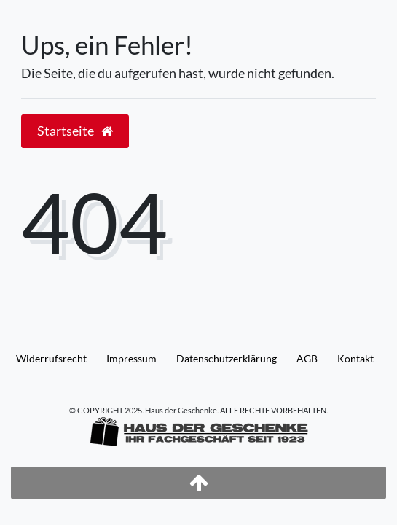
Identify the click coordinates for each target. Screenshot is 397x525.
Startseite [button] (75, 131)
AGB (307, 358)
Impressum (131, 358)
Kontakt (355, 358)
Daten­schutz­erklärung (226, 358)
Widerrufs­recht (51, 358)
